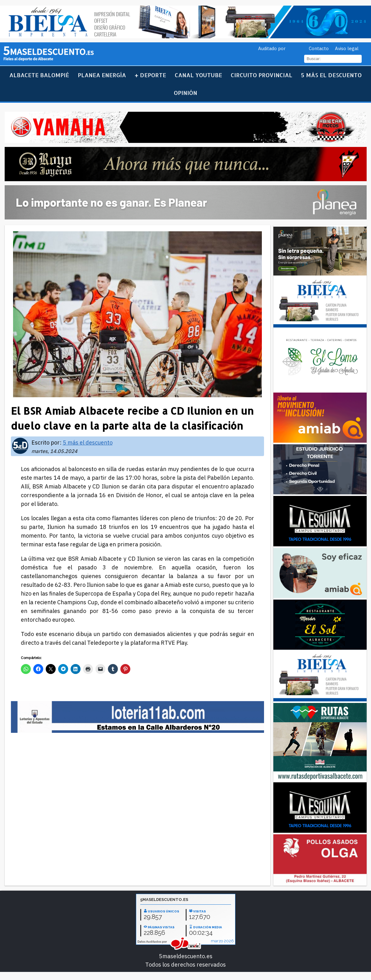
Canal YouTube (198, 74)
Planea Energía (102, 74)
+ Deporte (150, 74)
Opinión (185, 92)
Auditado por (271, 48)
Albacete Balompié (39, 74)
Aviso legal (347, 48)
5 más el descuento (331, 74)
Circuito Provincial (261, 74)
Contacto (319, 48)
